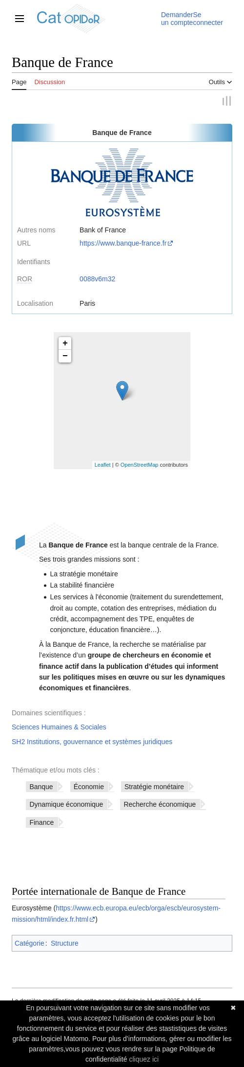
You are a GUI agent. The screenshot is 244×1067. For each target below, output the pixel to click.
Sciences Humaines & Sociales (59, 727)
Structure (65, 943)
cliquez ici (144, 1059)
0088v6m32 (97, 279)
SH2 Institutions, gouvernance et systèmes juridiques (92, 742)
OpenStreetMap (140, 465)
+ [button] (65, 343)
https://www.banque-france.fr (123, 243)
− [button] (65, 356)
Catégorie (29, 943)
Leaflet (103, 465)
